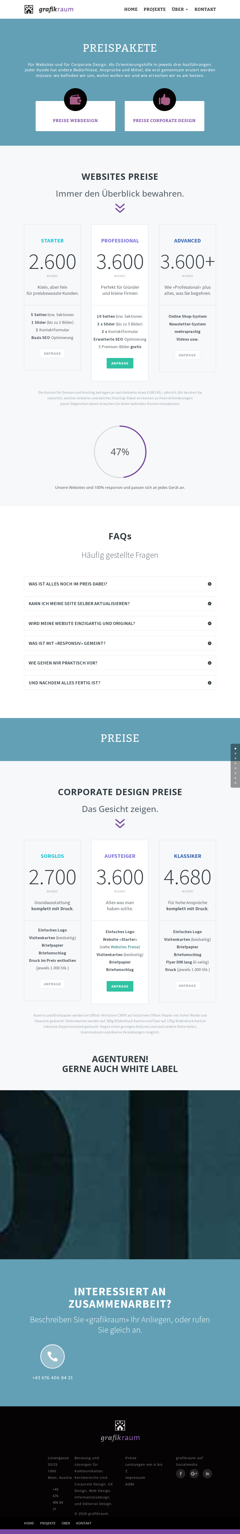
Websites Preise (125, 946)
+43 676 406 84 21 (52, 1377)
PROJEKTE (155, 10)
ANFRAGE (52, 353)
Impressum (135, 1477)
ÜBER (178, 10)
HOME (131, 10)
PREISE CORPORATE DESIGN (164, 120)
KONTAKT (205, 10)
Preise (131, 1458)
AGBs (130, 1484)
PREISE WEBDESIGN (75, 120)
